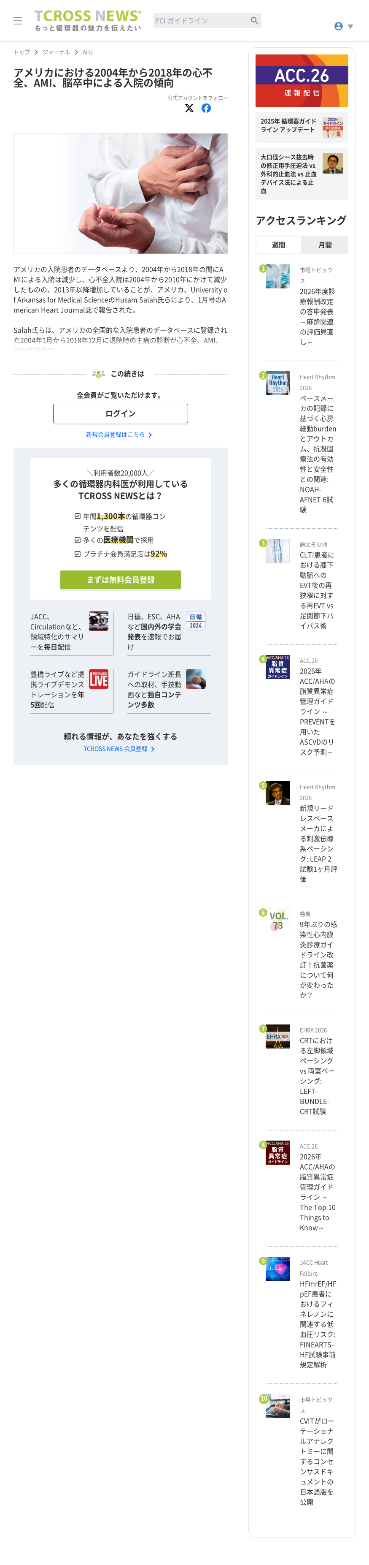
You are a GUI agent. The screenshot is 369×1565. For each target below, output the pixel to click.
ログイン (120, 413)
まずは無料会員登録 (120, 580)
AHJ (88, 52)
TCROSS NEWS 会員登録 (120, 749)
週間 (279, 245)
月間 (325, 245)
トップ (21, 52)
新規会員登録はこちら (120, 434)
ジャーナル (56, 52)
